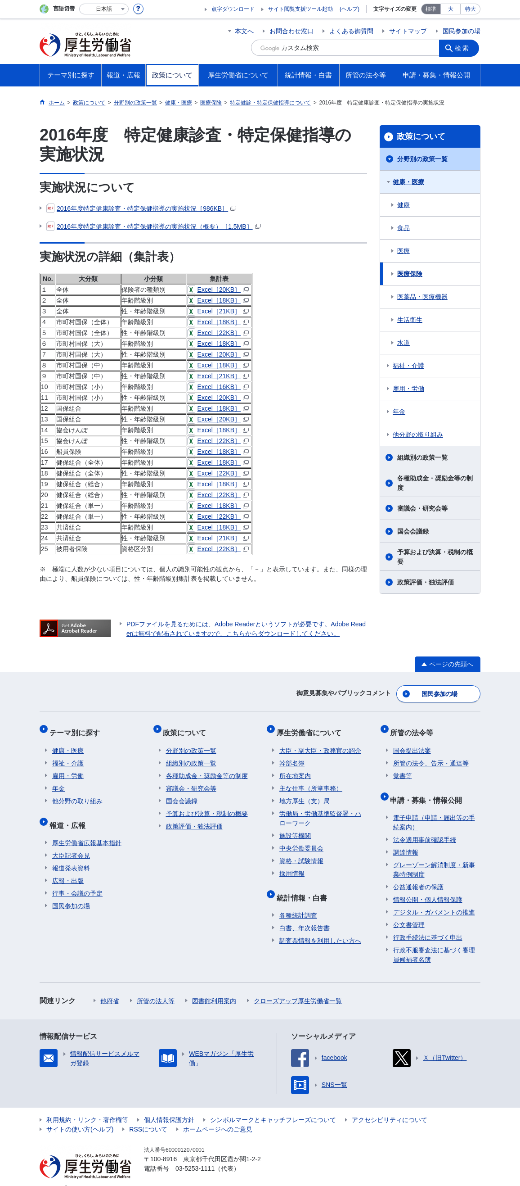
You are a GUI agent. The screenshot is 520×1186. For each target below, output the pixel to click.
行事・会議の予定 (77, 879)
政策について (421, 136)
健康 (403, 204)
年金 (399, 411)
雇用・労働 (408, 388)
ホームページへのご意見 (217, 1115)
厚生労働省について (311, 727)
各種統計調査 (298, 901)
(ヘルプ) (349, 9)
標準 (431, 9)
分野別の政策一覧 (422, 159)
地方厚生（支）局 (304, 793)
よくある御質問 (351, 31)
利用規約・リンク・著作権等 (87, 1105)
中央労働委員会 (301, 840)
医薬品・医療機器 (422, 296)
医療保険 (409, 273)
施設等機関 (295, 827)
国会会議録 (413, 531)
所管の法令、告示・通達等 (431, 755)
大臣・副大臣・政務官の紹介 (320, 742)
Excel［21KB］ (218, 311)
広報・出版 (68, 866)
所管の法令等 (414, 727)
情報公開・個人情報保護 (427, 885)
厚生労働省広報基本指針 (86, 829)
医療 (403, 250)
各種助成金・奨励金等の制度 (435, 483)
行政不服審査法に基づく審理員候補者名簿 (434, 941)
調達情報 (405, 838)
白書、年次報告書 (304, 914)
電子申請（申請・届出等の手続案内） (434, 808)
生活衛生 (409, 319)
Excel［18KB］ (218, 300)
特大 (470, 9)
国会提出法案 (412, 742)
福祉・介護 (408, 365)
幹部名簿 (292, 755)
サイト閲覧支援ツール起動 (300, 9)
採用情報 (292, 865)
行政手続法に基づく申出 (427, 923)
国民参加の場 (461, 31)
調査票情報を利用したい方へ (320, 926)
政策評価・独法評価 (425, 582)
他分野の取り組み (418, 434)
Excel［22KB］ (218, 332)
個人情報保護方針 (169, 1105)
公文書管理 (409, 910)
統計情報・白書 (304, 886)
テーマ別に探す (77, 727)
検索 (464, 47)
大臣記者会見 (71, 841)
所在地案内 (295, 767)
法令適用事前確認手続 (424, 825)
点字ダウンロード (233, 9)
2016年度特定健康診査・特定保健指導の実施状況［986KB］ (141, 208)
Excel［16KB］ (218, 386)
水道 (403, 342)
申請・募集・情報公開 (429, 788)
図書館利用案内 (214, 987)
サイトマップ (408, 31)
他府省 (109, 987)
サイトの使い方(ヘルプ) (79, 1115)
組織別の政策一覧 (422, 457)
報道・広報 (70, 814)
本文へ (244, 31)
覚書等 (402, 767)
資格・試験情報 (301, 852)
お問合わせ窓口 (291, 31)
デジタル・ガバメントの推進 (434, 898)
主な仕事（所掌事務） (310, 780)
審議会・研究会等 (422, 508)
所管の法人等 (156, 987)
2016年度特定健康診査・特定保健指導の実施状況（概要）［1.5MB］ (153, 226)
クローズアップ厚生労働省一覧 (298, 987)
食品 (403, 227)
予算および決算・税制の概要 (435, 556)
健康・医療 (408, 182)
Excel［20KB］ (218, 289)
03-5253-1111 (195, 1154)
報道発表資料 (71, 854)
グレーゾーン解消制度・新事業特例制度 (434, 855)
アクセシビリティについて (389, 1105)
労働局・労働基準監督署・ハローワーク (320, 810)
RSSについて (148, 1115)
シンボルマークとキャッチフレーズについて (273, 1105)
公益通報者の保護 (418, 873)
